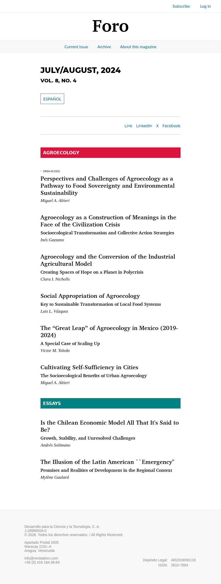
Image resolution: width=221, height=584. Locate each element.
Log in (205, 6)
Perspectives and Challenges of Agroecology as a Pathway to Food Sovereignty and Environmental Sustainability (107, 185)
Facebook (171, 126)
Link (128, 126)
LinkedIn (144, 126)
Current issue (76, 46)
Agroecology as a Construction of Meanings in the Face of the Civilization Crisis (110, 224)
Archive (104, 46)
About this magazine (138, 46)
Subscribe (181, 6)
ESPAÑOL (52, 98)
